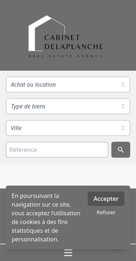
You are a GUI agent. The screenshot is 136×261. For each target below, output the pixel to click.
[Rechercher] (120, 150)
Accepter (106, 199)
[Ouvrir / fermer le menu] (68, 252)
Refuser (106, 212)
